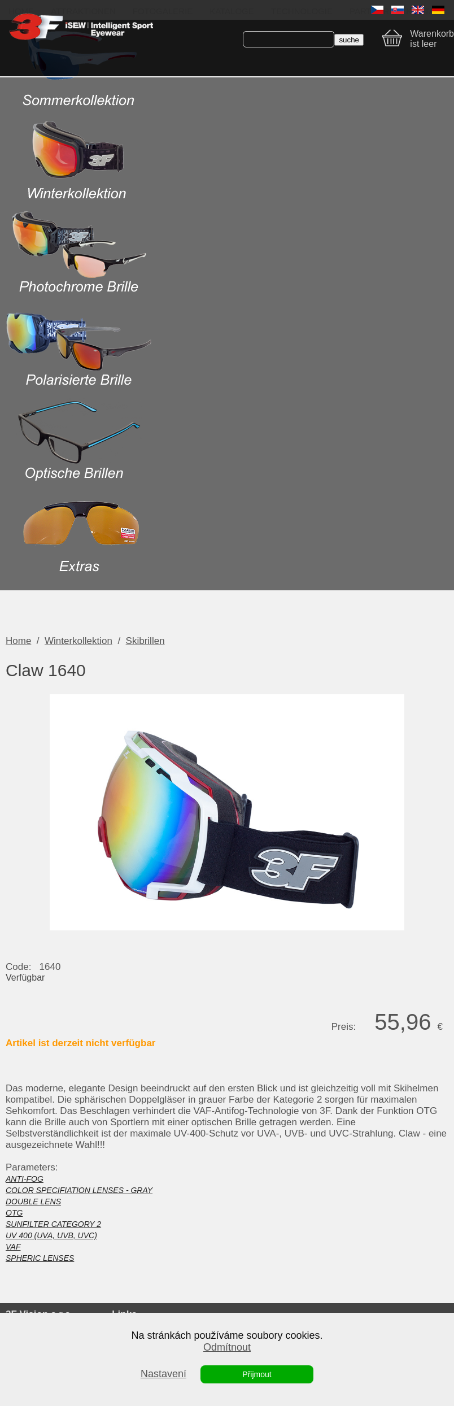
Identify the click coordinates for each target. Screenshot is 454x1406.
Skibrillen (145, 640)
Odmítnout (227, 1347)
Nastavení (163, 1373)
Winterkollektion (78, 640)
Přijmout (256, 1374)
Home (18, 640)
